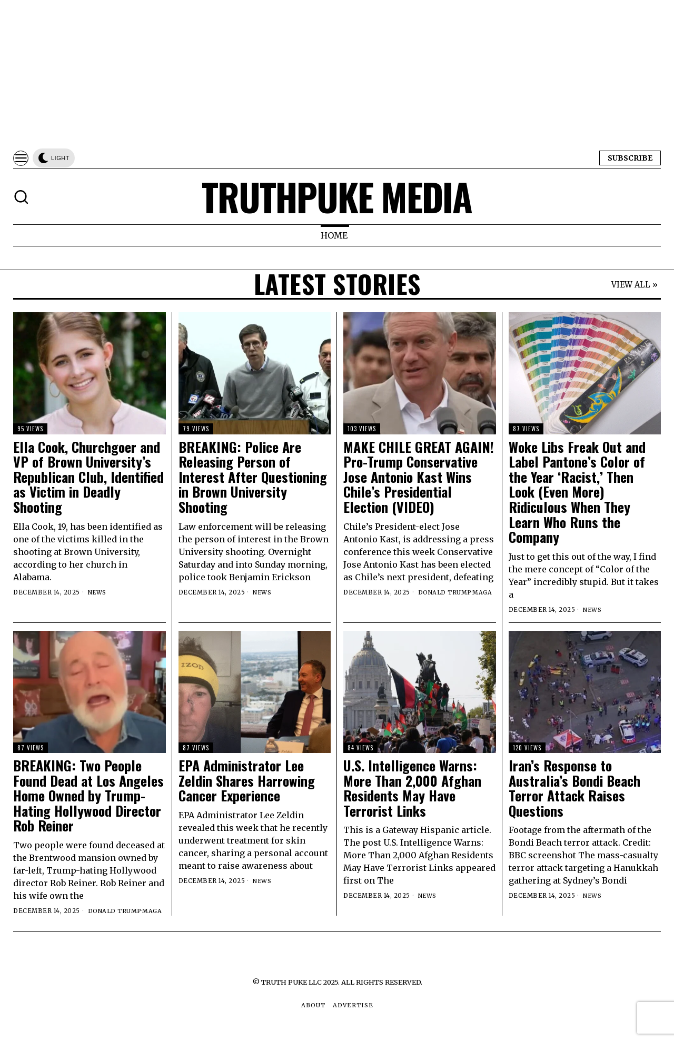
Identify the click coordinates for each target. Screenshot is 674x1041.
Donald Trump (445, 592)
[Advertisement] (316, 73)
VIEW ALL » (634, 285)
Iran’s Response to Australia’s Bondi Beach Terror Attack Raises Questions (574, 788)
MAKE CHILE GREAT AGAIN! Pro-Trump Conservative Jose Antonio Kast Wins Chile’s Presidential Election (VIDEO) (418, 477)
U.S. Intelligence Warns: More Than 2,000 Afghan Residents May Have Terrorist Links (412, 788)
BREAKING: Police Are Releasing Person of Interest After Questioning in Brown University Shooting (253, 477)
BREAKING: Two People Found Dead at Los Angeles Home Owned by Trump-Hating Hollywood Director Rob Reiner (88, 796)
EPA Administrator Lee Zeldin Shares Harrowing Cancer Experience (247, 781)
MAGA (483, 592)
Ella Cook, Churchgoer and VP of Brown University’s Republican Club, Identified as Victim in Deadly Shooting (88, 477)
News (97, 592)
